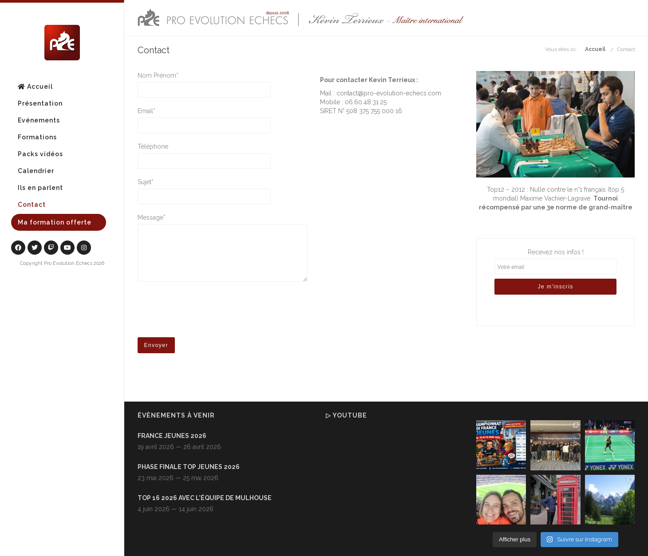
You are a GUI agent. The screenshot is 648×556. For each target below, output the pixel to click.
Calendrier (36, 170)
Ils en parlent (40, 187)
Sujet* (223, 182)
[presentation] (205, 312)
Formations (37, 137)
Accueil (35, 86)
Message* (223, 218)
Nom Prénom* (223, 76)
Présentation (40, 103)
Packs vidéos (40, 154)
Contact (32, 204)
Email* (223, 111)
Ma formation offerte (54, 222)
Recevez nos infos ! (555, 276)
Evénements (39, 120)
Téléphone (223, 147)
